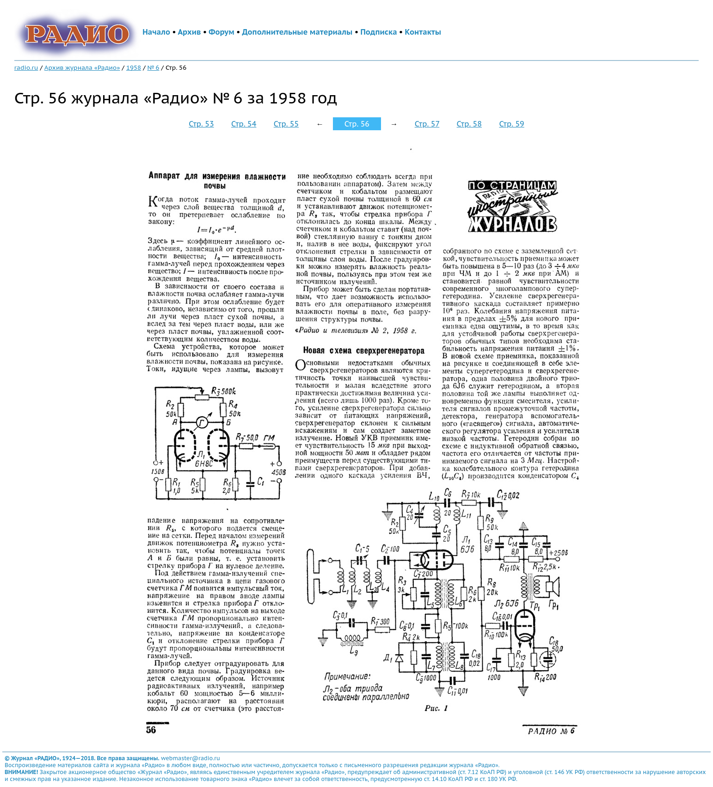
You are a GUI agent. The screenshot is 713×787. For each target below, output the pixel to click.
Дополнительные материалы (297, 32)
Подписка (378, 32)
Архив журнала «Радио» (82, 67)
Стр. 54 (243, 124)
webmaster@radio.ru (190, 758)
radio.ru (26, 67)
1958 (133, 67)
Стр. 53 (201, 124)
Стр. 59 (511, 124)
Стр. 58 (469, 124)
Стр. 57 (427, 124)
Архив (189, 32)
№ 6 (154, 67)
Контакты (423, 32)
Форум (221, 32)
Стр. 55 (286, 124)
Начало (156, 32)
